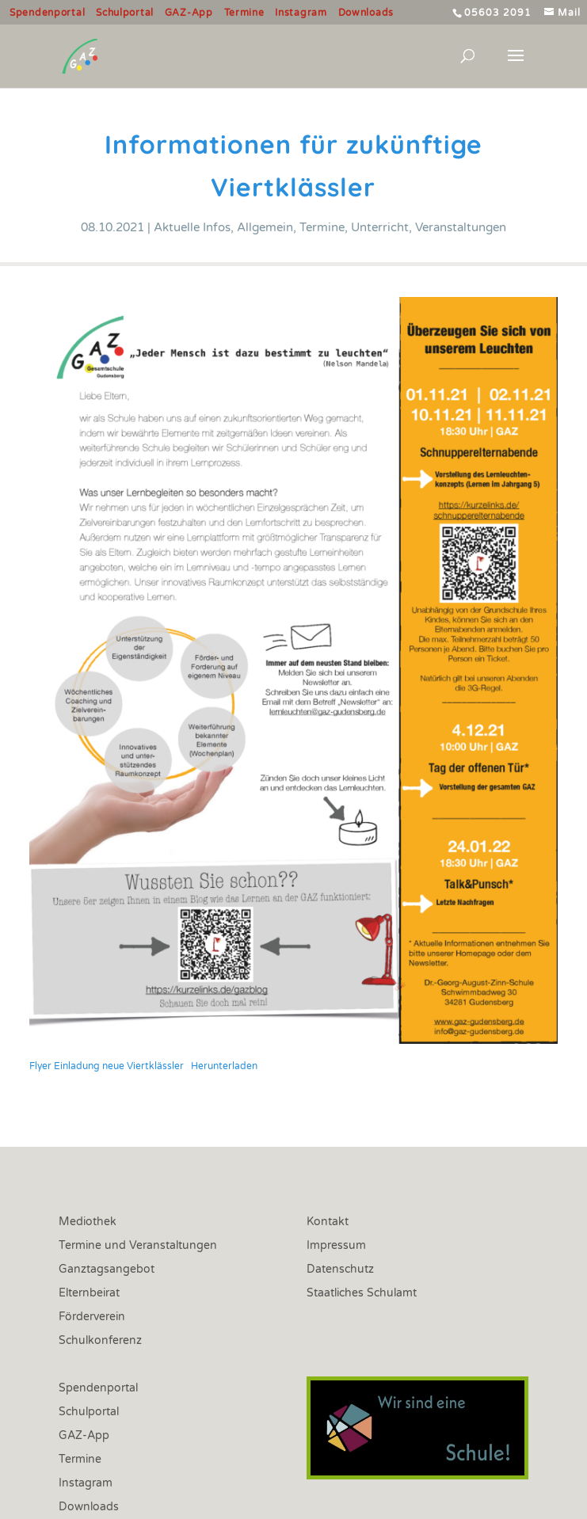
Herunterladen (224, 1066)
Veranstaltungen (460, 227)
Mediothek (87, 1222)
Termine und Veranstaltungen (138, 1246)
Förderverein (92, 1317)
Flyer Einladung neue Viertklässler (106, 1066)
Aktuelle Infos (192, 227)
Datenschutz (340, 1270)
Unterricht (380, 227)
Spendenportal (47, 13)
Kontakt (328, 1222)
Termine (244, 13)
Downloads (366, 13)
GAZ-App (189, 13)
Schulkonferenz (100, 1341)
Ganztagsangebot (106, 1270)
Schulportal (125, 13)
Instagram (300, 13)
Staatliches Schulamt (362, 1294)
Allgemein (265, 227)
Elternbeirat (89, 1294)
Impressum (336, 1246)
